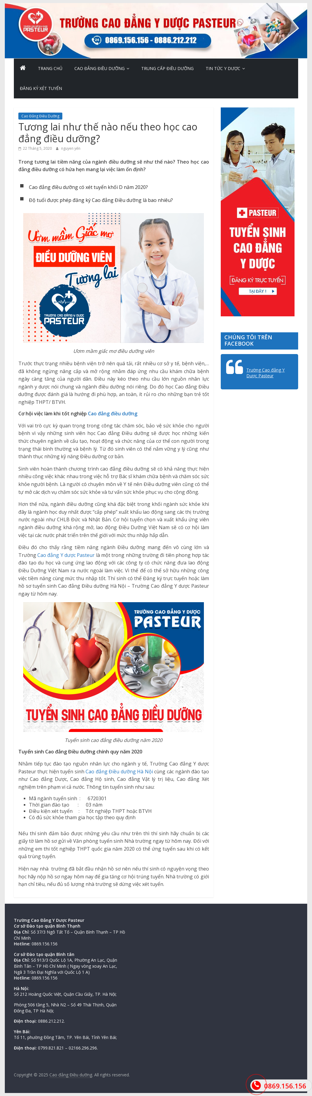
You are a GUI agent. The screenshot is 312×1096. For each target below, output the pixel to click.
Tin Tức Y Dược (223, 68)
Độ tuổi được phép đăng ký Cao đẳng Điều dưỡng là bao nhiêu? (101, 200)
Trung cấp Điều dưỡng (167, 68)
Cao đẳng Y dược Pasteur (66, 555)
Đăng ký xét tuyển (41, 88)
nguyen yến (70, 148)
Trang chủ (50, 68)
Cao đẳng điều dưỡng (112, 413)
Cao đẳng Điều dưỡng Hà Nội (119, 771)
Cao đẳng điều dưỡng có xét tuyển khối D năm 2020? (88, 187)
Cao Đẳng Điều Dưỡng (99, 68)
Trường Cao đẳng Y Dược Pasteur (265, 373)
